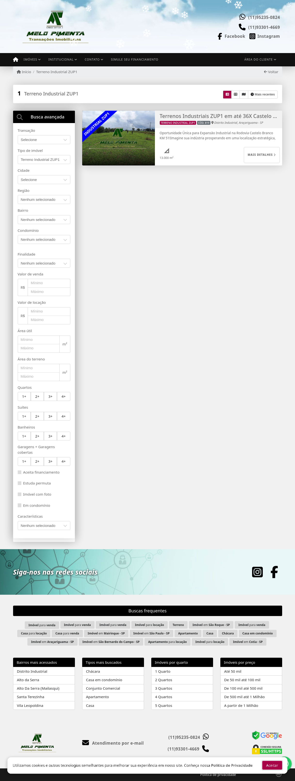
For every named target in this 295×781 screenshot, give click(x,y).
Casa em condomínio (104, 679)
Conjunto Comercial (103, 688)
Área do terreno (31, 359)
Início (24, 71)
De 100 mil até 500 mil (243, 688)
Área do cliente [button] (258, 59)
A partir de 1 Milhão (241, 705)
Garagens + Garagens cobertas (36, 449)
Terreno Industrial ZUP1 (56, 71)
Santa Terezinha (30, 696)
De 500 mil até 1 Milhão (244, 696)
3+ (50, 396)
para (41, 625)
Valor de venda (30, 274)
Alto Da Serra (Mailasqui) (38, 688)
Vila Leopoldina (30, 705)
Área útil (25, 330)
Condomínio (28, 230)
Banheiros (26, 427)
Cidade (24, 170)
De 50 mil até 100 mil (242, 679)
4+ (64, 396)
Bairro (23, 210)
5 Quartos (163, 705)
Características (30, 516)
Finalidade (26, 254)
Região (24, 190)
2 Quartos (163, 679)
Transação (26, 130)
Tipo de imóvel (30, 150)
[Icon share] (231, 35)
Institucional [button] (60, 59)
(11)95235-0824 (264, 17)
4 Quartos (163, 696)
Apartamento (97, 696)
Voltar (271, 71)
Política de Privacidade (232, 766)
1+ (24, 396)
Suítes (23, 407)
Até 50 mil (232, 671)
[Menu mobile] (15, 59)
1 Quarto (162, 671)
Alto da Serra (28, 679)
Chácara (93, 671)
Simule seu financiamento (134, 59)
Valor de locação (32, 302)
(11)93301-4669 (264, 27)
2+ (37, 396)
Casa (90, 705)
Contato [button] (92, 59)
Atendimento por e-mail (113, 743)
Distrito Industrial (32, 671)
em (211, 625)
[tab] (44, 117)
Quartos (25, 387)
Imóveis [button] (30, 59)
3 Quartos (163, 688)
